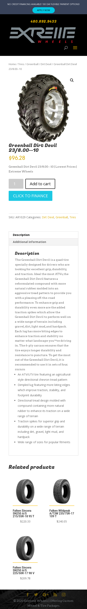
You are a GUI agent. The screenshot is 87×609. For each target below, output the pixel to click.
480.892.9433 (44, 21)
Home (12, 64)
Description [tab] (21, 235)
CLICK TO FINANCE (30, 195)
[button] (72, 80)
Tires (21, 64)
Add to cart (40, 183)
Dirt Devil (46, 64)
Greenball (32, 64)
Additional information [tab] (29, 242)
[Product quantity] (16, 184)
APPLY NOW (43, 10)
